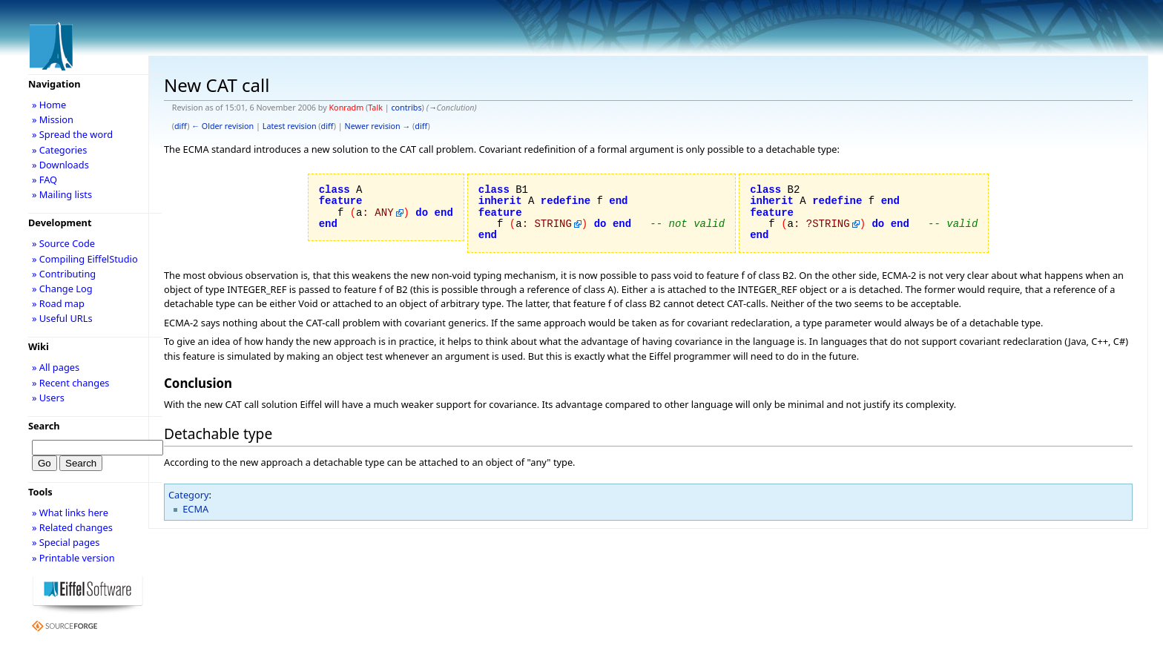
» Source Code (63, 243)
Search (44, 425)
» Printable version (73, 557)
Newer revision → (378, 126)
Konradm (346, 107)
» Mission (52, 119)
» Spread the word (72, 134)
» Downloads (60, 164)
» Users (48, 397)
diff (180, 126)
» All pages (55, 367)
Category (188, 494)
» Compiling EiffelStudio (85, 259)
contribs (406, 107)
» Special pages (65, 542)
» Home (49, 104)
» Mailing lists (62, 194)
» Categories (60, 150)
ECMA (195, 508)
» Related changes (72, 527)
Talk (375, 107)
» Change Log (62, 288)
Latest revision (290, 126)
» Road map (58, 303)
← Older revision (222, 126)
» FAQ (44, 179)
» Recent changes (71, 382)
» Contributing (64, 273)
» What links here (70, 512)
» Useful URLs (62, 318)
